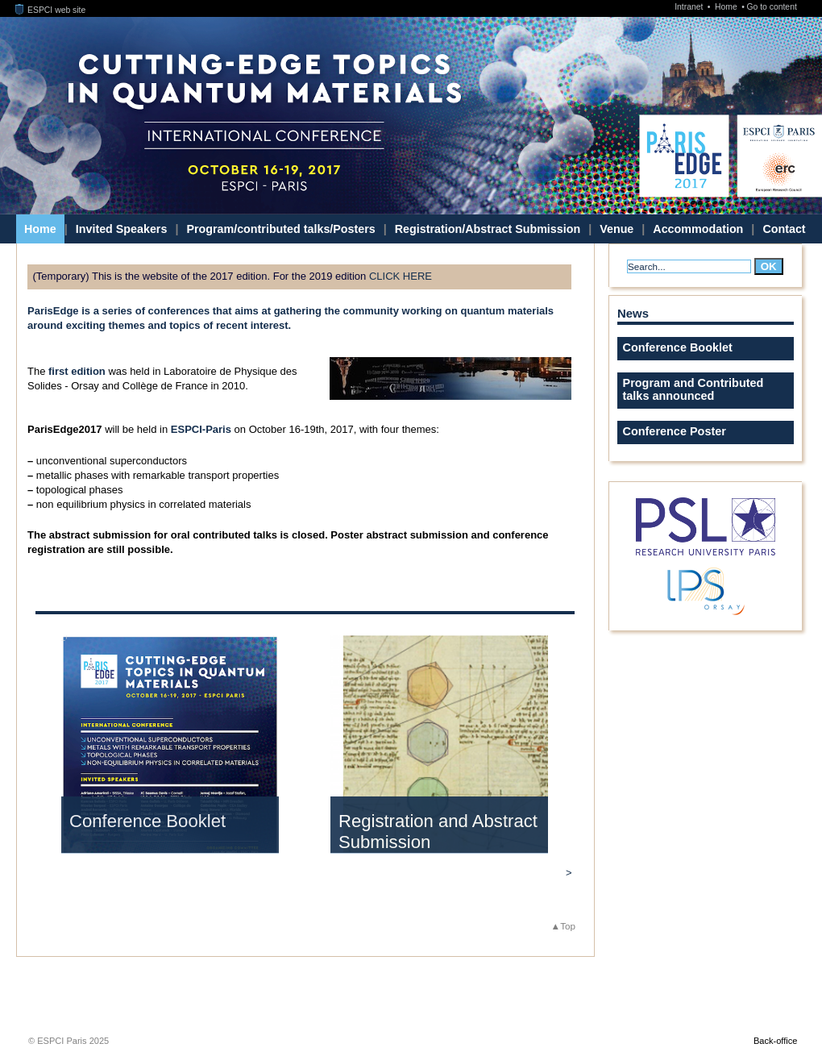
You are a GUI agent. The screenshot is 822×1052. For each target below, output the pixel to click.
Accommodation (698, 228)
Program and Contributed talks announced (693, 389)
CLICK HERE (400, 276)
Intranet (690, 6)
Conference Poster (674, 431)
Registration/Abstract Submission (487, 228)
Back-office (775, 1041)
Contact (783, 228)
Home (727, 6)
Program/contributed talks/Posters (280, 228)
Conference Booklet (147, 821)
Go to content (771, 6)
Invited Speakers (122, 228)
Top (567, 926)
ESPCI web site (50, 10)
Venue (616, 228)
